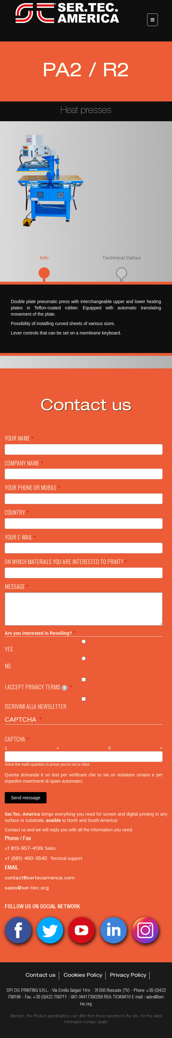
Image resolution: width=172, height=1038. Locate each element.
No (8, 666)
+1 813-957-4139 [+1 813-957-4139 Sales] (25, 849)
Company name (22, 463)
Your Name (17, 438)
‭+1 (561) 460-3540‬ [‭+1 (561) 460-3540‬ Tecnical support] (27, 859)
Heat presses (86, 111)
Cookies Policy (83, 975)
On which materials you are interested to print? (64, 562)
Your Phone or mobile (31, 488)
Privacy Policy (128, 975)
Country (15, 512)
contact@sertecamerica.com (40, 878)
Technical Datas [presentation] (121, 258)
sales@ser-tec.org (27, 888)
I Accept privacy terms (36, 687)
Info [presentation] (44, 258)
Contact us (40, 975)
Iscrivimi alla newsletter (35, 706)
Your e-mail (18, 537)
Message (15, 586)
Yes (9, 649)
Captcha (15, 739)
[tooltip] (64, 688)
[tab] (44, 268)
